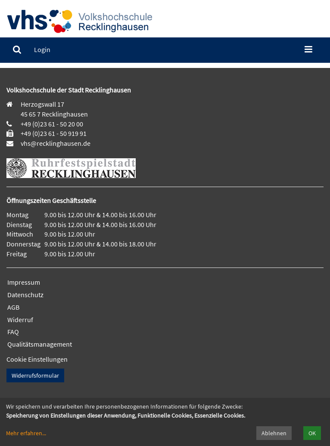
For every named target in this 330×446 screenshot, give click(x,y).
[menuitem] (17, 49)
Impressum (23, 282)
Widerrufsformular (35, 375)
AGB (13, 307)
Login (42, 49)
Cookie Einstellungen (37, 359)
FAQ (13, 331)
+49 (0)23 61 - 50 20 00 (52, 124)
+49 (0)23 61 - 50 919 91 (54, 133)
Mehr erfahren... (26, 433)
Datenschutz (25, 294)
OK (312, 433)
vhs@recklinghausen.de (54, 143)
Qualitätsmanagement (39, 344)
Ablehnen (274, 433)
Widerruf (20, 319)
